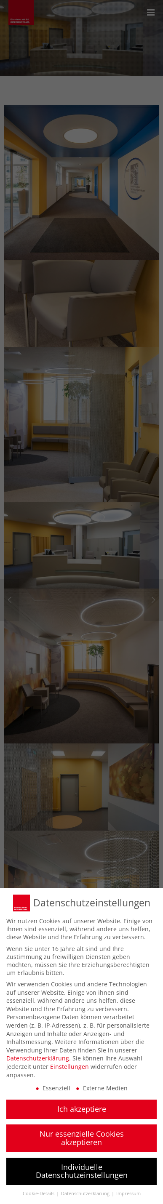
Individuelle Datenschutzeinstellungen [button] (82, 1168)
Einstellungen (69, 1063)
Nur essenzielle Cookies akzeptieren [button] (82, 1135)
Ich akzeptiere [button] (81, 1106)
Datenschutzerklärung (37, 1055)
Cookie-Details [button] (39, 1190)
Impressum (128, 1190)
